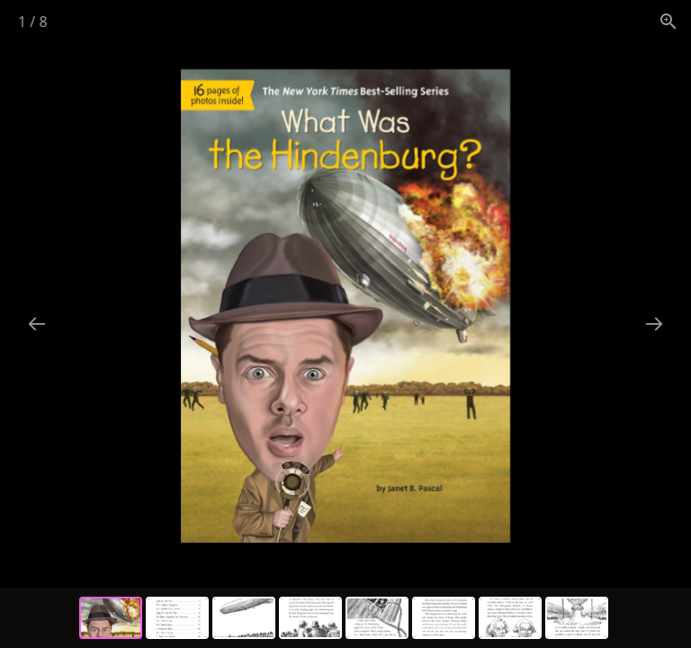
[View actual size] (668, 21)
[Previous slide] (37, 323)
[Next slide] (654, 323)
